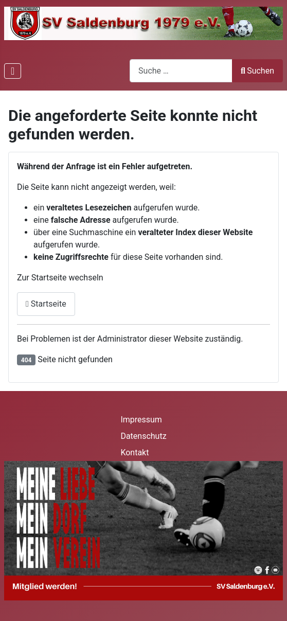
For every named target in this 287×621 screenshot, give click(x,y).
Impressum (141, 419)
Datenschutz (143, 436)
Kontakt (134, 452)
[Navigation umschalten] (12, 71)
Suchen (257, 71)
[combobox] (181, 70)
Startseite (46, 304)
